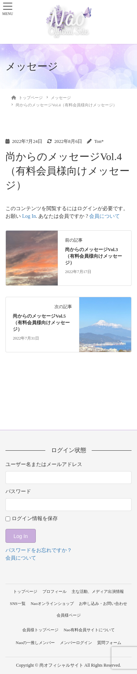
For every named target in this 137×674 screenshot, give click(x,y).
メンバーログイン (76, 642)
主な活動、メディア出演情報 (98, 591)
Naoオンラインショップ (52, 603)
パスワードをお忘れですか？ (38, 550)
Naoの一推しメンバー (35, 642)
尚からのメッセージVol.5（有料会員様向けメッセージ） (41, 323)
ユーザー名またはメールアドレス (43, 464)
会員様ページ (69, 615)
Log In (29, 216)
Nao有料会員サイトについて (89, 630)
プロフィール (54, 591)
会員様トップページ (40, 630)
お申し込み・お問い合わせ (103, 603)
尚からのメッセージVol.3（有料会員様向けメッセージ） (93, 256)
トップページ (25, 591)
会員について (104, 216)
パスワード (18, 491)
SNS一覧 (18, 603)
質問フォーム (109, 642)
